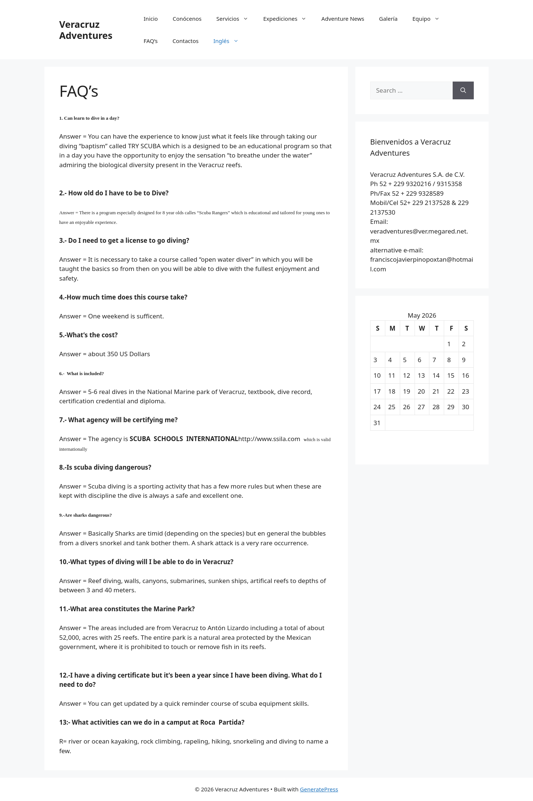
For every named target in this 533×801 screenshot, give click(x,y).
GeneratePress (319, 789)
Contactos (185, 40)
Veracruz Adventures (86, 30)
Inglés (229, 41)
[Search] (463, 90)
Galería (388, 18)
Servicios (236, 18)
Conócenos (186, 18)
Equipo (429, 18)
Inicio (151, 18)
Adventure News (342, 18)
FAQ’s (151, 40)
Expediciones (288, 18)
